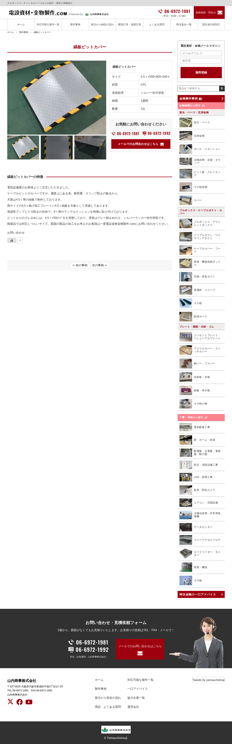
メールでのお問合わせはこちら (141, 144)
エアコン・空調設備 (198, 502)
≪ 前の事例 (79, 265)
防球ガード (193, 316)
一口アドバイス (137, 688)
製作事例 (75, 24)
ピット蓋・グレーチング (200, 173)
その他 (190, 303)
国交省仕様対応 (211, 24)
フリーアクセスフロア (200, 540)
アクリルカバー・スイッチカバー (200, 350)
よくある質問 (156, 24)
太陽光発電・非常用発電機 (200, 515)
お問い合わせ (16, 232)
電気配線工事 (194, 427)
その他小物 (193, 403)
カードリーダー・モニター (200, 554)
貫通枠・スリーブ (197, 290)
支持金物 (192, 136)
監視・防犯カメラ (197, 490)
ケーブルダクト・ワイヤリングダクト (200, 237)
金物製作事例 (190, 98)
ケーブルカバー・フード (200, 250)
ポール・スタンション (200, 149)
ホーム (21, 24)
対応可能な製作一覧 (48, 24)
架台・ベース (194, 122)
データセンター (196, 527)
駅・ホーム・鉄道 (197, 440)
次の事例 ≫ (99, 265)
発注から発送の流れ (108, 697)
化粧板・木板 (194, 377)
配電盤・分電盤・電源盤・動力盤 (200, 452)
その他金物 (193, 187)
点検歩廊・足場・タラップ (200, 161)
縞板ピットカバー (42, 32)
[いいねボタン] (11, 240)
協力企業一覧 (136, 697)
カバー (190, 200)
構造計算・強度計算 (129, 24)
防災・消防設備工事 (198, 465)
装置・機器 (193, 567)
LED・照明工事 (196, 477)
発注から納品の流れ (102, 24)
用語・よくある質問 (108, 706)
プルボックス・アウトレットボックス (200, 223)
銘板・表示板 (194, 390)
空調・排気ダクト (197, 276)
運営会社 (133, 706)
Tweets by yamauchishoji (208, 680)
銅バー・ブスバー (197, 363)
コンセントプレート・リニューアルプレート (200, 337)
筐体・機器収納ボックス (200, 263)
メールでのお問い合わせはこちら (140, 646)
